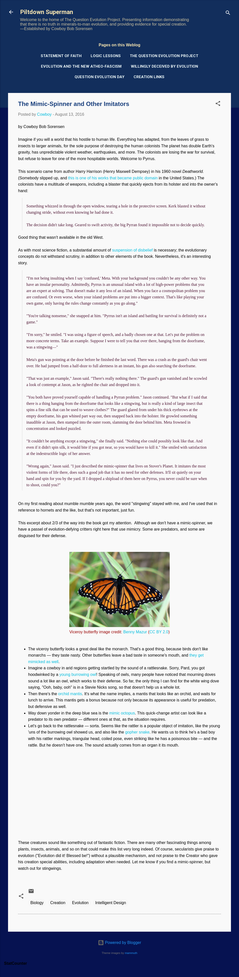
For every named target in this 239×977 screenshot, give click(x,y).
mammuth (131, 952)
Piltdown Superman (46, 12)
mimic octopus (122, 713)
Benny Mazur (135, 632)
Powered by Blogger (119, 942)
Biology (36, 903)
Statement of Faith (61, 56)
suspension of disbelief (132, 250)
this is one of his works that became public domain (113, 178)
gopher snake (137, 732)
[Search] (228, 13)
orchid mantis (70, 694)
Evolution (80, 903)
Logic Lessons (106, 56)
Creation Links (149, 77)
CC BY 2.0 (158, 632)
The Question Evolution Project (164, 56)
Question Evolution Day (100, 77)
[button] (218, 104)
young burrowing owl (77, 674)
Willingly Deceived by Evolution (164, 66)
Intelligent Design (110, 903)
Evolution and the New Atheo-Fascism (81, 66)
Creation (57, 903)
